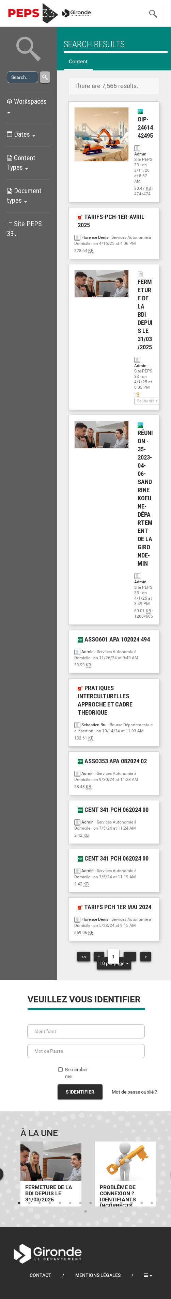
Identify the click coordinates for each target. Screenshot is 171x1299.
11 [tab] (121, 1203)
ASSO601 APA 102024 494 (114, 639)
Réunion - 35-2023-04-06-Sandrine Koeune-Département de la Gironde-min (145, 494)
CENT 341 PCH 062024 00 (113, 809)
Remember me (73, 1073)
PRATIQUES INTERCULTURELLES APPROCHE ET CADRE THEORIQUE (105, 700)
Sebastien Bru (94, 724)
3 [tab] (39, 1203)
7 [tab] (80, 1203)
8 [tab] (90, 1203)
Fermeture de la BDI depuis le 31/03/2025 (145, 311)
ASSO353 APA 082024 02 (112, 761)
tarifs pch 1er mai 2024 (114, 907)
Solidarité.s (147, 401)
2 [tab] (29, 1203)
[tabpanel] (51, 1174)
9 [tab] (100, 1203)
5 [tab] (60, 1203)
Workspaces (27, 105)
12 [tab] (131, 1203)
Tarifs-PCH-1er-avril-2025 (112, 221)
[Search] (22, 77)
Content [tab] (78, 61)
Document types (24, 196)
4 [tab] (49, 1203)
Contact (40, 1275)
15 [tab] (85, 1211)
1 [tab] (19, 1203)
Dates (21, 134)
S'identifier (80, 1092)
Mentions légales (98, 1275)
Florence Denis (94, 237)
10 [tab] (111, 1203)
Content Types (21, 163)
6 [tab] (70, 1203)
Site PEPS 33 (24, 229)
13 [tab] (141, 1203)
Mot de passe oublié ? (134, 1092)
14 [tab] (152, 1203)
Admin (140, 154)
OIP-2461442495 (145, 124)
